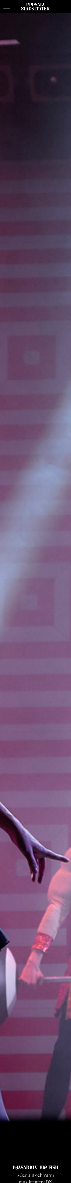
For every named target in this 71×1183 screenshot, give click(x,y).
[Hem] (35, 6)
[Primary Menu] (6, 7)
